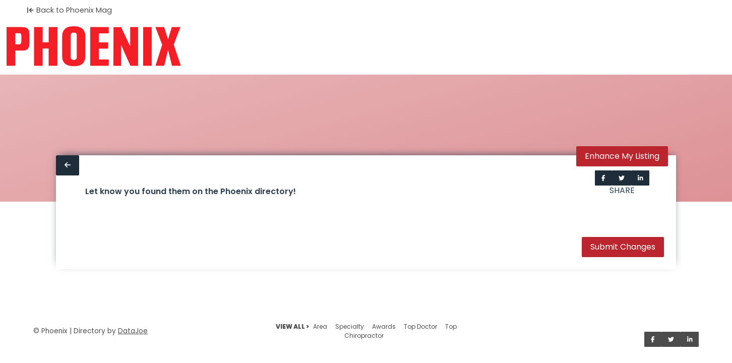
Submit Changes (622, 247)
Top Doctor (420, 326)
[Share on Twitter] (621, 178)
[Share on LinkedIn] (640, 178)
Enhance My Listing (622, 156)
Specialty (349, 326)
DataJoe (133, 331)
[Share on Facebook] (603, 178)
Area (320, 326)
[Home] (93, 46)
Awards (384, 326)
